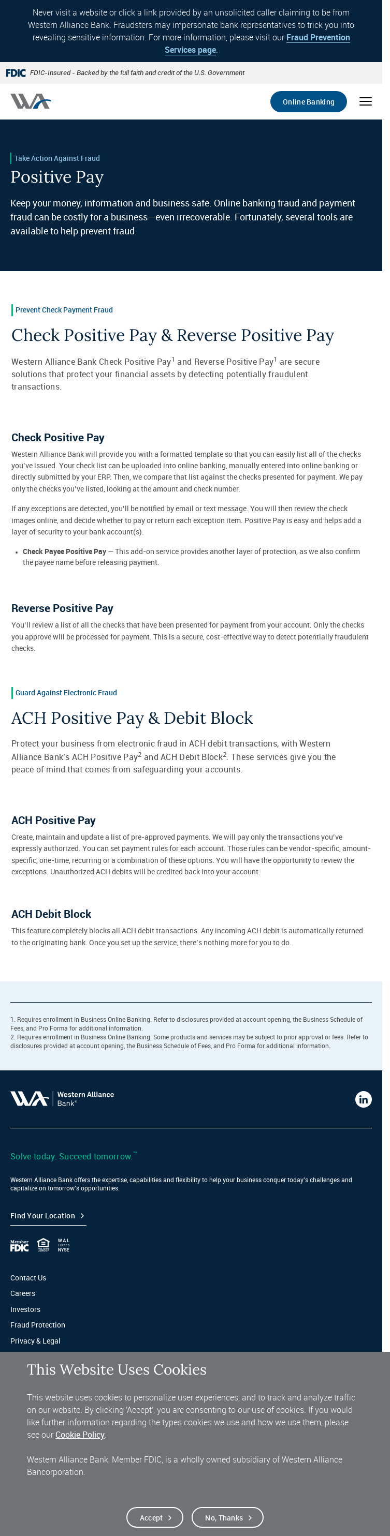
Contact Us (28, 1278)
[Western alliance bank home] (30, 101)
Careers (22, 1293)
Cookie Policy (80, 1442)
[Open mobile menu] (365, 101)
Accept (151, 1525)
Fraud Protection (37, 1325)
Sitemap (24, 1356)
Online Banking (309, 102)
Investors (25, 1309)
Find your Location (42, 1215)
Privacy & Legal (35, 1341)
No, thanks (224, 1525)
